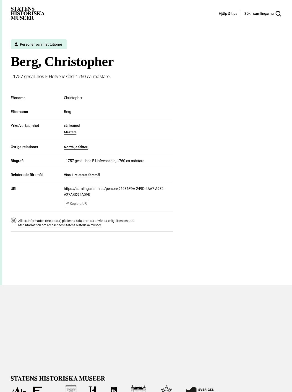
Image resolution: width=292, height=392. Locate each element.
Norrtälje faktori (76, 147)
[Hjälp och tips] (228, 14)
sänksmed (72, 126)
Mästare (70, 132)
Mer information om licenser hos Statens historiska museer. (60, 225)
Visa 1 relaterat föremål (82, 175)
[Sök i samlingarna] (262, 14)
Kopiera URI (76, 204)
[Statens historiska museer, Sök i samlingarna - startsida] (28, 13)
